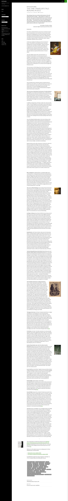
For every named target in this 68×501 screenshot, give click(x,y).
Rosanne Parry (30, 470)
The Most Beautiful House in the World (34, 473)
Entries (3, 42)
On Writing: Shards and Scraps (6, 33)
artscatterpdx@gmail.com (5, 5)
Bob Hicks (28, 6)
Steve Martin (42, 470)
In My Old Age (30, 465)
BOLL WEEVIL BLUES (5, 27)
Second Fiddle (36, 470)
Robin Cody (49, 469)
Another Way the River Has (40, 461)
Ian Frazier (47, 464)
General (34, 6)
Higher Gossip (42, 464)
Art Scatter (4, 1)
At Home (47, 461)
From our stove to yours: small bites (39, 484)
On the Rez (43, 469)
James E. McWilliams (43, 465)
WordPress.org (4, 44)
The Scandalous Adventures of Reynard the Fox (36, 474)
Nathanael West (37, 469)
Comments (4, 43)
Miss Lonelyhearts (31, 469)
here (49, 328)
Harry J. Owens (35, 464)
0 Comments (41, 12)
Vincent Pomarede (48, 474)
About (63, 1)
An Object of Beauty (31, 461)
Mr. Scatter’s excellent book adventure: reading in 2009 (38, 454)
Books (32, 6)
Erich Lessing (30, 464)
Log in (2, 40)
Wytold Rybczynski (31, 475)
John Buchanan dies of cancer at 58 (39, 481)
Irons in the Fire (36, 465)
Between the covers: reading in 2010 (34, 452)
